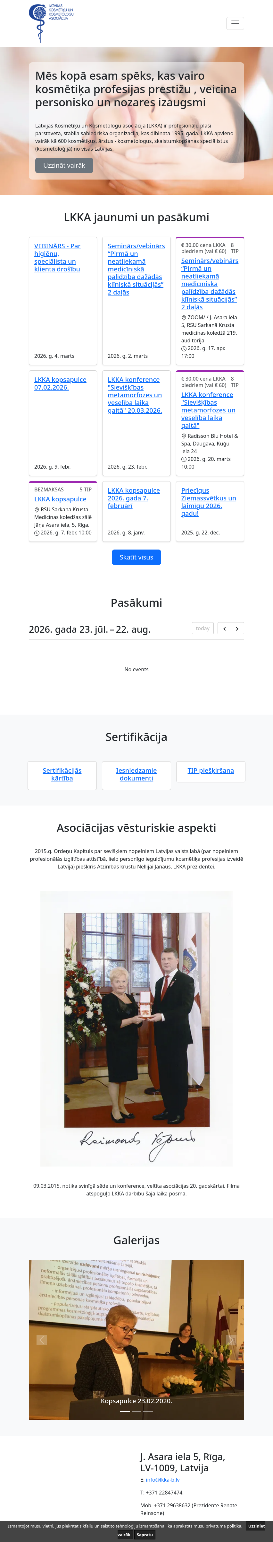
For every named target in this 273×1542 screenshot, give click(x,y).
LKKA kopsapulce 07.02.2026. (60, 383)
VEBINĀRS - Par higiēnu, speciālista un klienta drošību (57, 257)
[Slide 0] (125, 1411)
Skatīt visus (136, 557)
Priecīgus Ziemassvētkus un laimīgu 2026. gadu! (208, 502)
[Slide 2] (148, 1411)
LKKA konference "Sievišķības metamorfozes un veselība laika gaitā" (208, 410)
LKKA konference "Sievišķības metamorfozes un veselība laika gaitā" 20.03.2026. (135, 395)
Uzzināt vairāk (64, 165)
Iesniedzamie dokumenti (136, 774)
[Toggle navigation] (235, 23)
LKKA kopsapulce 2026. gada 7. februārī (134, 498)
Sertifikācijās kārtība (62, 774)
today (203, 628)
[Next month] (237, 628)
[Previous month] (224, 628)
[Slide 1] (136, 1411)
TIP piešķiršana (211, 770)
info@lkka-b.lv (162, 1479)
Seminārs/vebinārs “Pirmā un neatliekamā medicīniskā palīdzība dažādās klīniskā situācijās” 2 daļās (136, 269)
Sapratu (145, 1535)
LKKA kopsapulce (60, 499)
